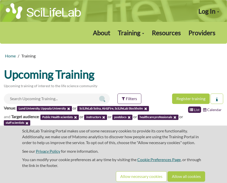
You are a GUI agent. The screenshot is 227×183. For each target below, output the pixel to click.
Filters (129, 98)
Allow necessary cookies (141, 176)
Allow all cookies (186, 176)
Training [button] (131, 33)
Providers (201, 33)
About (101, 33)
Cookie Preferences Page (159, 159)
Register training (190, 98)
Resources (166, 33)
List (195, 110)
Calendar (212, 110)
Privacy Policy (48, 151)
